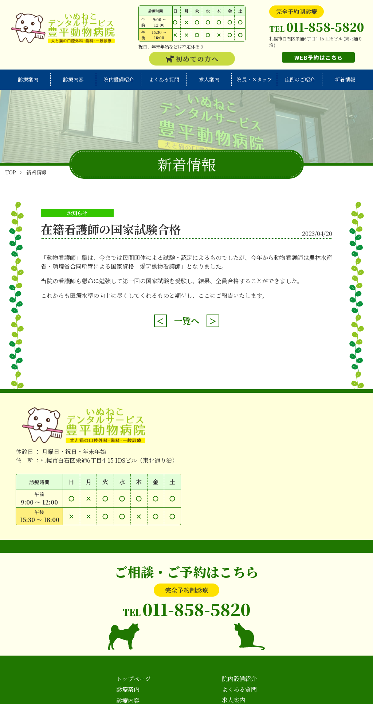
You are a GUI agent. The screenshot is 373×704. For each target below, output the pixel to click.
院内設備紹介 (118, 79)
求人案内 (209, 79)
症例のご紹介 (299, 79)
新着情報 (345, 79)
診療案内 (28, 79)
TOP (10, 172)
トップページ (133, 679)
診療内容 (73, 79)
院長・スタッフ (254, 79)
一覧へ (186, 321)
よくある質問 (164, 79)
